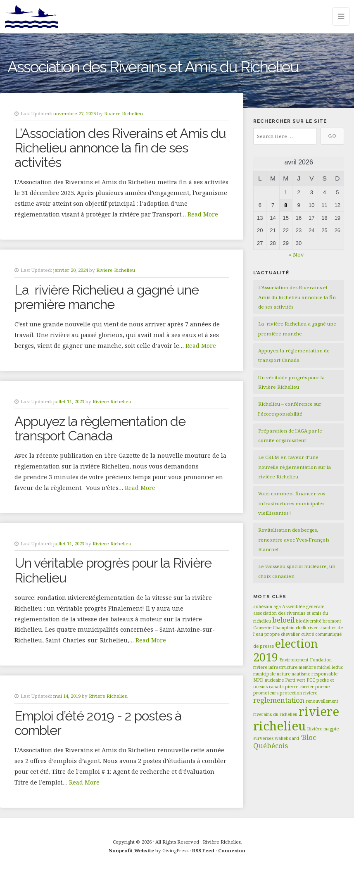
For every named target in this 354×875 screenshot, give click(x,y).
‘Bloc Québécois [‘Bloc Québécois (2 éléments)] (284, 741)
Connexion (231, 850)
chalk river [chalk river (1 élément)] (307, 627)
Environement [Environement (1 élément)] (294, 660)
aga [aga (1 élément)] (277, 606)
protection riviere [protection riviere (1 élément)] (298, 693)
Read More (203, 214)
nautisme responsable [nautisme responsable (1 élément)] (314, 674)
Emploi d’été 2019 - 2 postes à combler (98, 723)
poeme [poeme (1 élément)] (322, 687)
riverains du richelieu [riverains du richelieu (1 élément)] (275, 714)
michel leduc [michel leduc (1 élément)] (330, 667)
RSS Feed (203, 850)
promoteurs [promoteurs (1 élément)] (265, 693)
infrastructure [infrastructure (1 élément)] (282, 667)
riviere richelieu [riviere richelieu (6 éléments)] (296, 718)
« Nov (296, 254)
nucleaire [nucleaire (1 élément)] (274, 680)
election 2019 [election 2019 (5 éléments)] (285, 650)
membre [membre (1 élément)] (307, 667)
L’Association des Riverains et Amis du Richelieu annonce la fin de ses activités (120, 148)
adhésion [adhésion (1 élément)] (262, 606)
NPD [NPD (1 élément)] (258, 680)
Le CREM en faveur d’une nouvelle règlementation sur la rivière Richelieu (294, 467)
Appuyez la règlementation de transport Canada (99, 428)
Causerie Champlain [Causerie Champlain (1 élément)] (274, 627)
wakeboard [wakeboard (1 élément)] (287, 738)
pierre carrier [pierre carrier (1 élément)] (299, 687)
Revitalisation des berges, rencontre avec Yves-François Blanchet (293, 539)
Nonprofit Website (131, 850)
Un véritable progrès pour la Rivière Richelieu (112, 570)
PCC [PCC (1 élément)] (310, 680)
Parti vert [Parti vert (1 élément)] (295, 680)
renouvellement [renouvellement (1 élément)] (322, 701)
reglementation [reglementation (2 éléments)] (278, 700)
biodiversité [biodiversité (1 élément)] (308, 621)
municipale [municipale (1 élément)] (264, 674)
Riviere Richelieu (123, 113)
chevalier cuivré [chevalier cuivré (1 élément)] (297, 634)
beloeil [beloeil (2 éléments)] (283, 620)
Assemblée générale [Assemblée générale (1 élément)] (303, 606)
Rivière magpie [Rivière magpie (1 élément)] (323, 729)
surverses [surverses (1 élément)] (263, 738)
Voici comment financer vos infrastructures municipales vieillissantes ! (291, 503)
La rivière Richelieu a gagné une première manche (106, 297)
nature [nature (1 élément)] (283, 674)
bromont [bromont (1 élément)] (332, 621)
